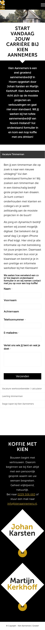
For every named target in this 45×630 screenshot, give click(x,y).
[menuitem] (41, 5)
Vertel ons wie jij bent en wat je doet (22, 347)
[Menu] (41, 5)
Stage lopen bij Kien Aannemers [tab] (18, 404)
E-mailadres (11, 332)
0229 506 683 (26, 494)
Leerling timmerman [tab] (12, 396)
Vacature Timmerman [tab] (13, 154)
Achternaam (11, 311)
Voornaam (10, 300)
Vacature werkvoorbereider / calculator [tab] (22, 388)
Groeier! (36, 626)
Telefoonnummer (15, 319)
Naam (8, 288)
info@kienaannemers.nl (22, 503)
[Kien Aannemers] (18, 5)
